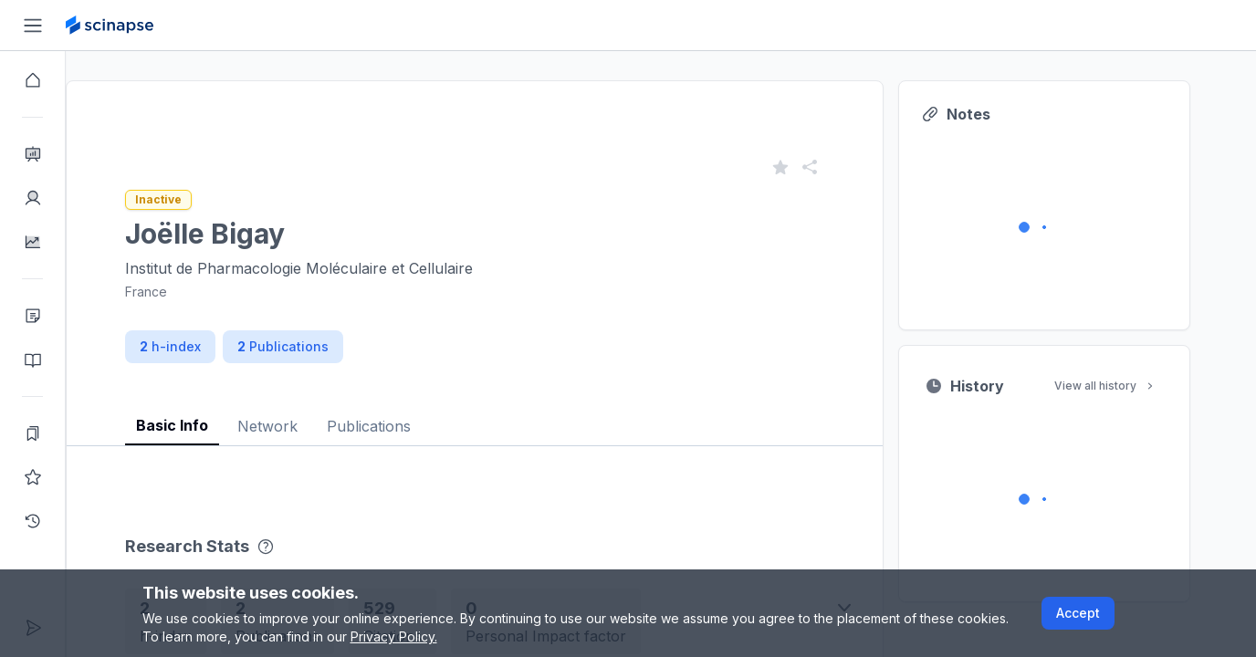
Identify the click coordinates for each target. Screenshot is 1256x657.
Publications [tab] (402, 426)
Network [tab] (300, 426)
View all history (1138, 385)
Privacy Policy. (394, 636)
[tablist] (507, 412)
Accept (1078, 612)
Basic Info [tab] (205, 425)
